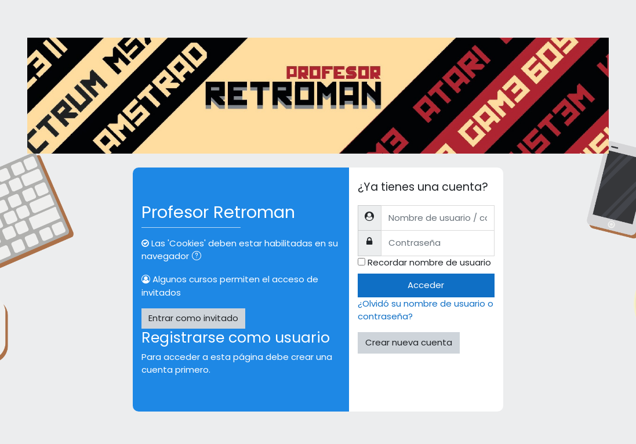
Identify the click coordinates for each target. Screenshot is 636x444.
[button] (198, 257)
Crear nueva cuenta (408, 342)
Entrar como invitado (193, 318)
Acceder (426, 285)
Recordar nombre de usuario (429, 262)
